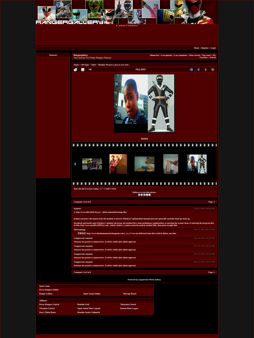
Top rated (206, 55)
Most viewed (194, 55)
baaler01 (77, 208)
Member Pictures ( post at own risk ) (113, 65)
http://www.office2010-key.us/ (88, 212)
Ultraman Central (47, 308)
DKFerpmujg (79, 230)
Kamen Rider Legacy (129, 308)
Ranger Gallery (45, 294)
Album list (154, 55)
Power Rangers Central (49, 304)
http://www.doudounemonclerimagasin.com (105, 233)
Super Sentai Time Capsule (88, 308)
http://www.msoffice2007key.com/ (94, 225)
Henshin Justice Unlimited (88, 312)
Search (213, 57)
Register (204, 48)
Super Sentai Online (91, 294)
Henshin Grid (83, 304)
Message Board (129, 294)
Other (93, 65)
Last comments (180, 55)
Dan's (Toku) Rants (47, 312)
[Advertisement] (127, 35)
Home (196, 48)
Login (213, 48)
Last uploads (166, 55)
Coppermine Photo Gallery (149, 280)
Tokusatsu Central (128, 304)
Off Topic (85, 65)
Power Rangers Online (48, 290)
